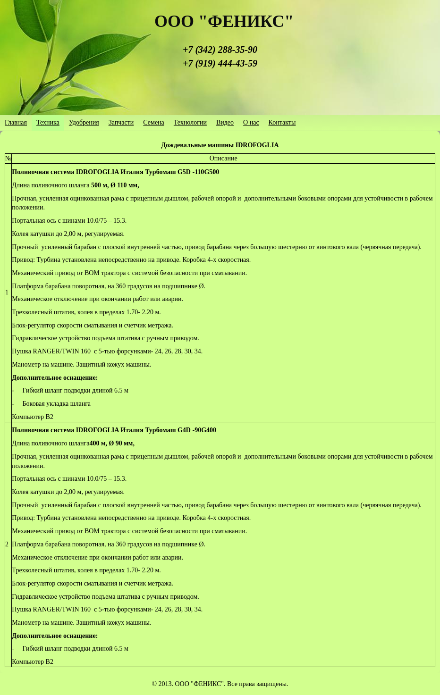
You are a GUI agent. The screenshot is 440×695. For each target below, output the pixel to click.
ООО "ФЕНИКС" (224, 21)
